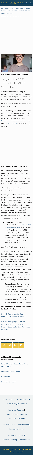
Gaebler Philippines (16, 429)
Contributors (6, 377)
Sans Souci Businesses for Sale (13, 317)
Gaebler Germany (10, 440)
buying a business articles (11, 121)
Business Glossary (8, 382)
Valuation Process (11, 123)
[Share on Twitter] (9, 345)
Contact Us (22, 404)
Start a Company (5, 8)
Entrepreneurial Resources (16, 414)
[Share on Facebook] (4, 345)
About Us (14, 399)
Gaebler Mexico (23, 425)
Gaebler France (9, 425)
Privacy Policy (11, 404)
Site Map (6, 399)
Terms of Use (24, 399)
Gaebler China (24, 440)
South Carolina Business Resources (19, 10)
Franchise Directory (16, 410)
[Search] (26, 2)
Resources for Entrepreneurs (16, 8)
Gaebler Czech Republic (16, 435)
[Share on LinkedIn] (15, 345)
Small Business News (16, 419)
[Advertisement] (16, 36)
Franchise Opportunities (11, 372)
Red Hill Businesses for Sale (12, 314)
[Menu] (30, 2)
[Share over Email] (21, 345)
